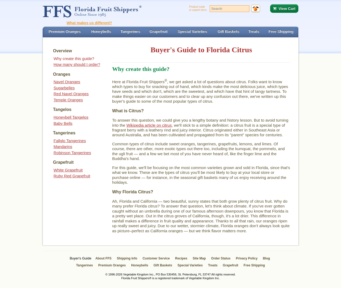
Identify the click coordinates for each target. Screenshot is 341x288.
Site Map (199, 258)
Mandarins (63, 146)
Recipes (181, 258)
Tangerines (84, 265)
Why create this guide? (74, 58)
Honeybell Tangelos (71, 117)
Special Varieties (190, 265)
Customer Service (156, 258)
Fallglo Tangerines (70, 140)
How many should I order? (77, 64)
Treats (212, 265)
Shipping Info (127, 258)
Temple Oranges (68, 100)
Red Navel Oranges (71, 93)
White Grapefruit (68, 170)
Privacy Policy (246, 258)
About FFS (103, 258)
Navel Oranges (67, 81)
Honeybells (139, 265)
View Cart (286, 8)
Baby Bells (63, 123)
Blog (266, 258)
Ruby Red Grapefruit (72, 176)
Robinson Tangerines (72, 152)
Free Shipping (254, 265)
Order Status (221, 258)
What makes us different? (89, 23)
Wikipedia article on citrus (149, 125)
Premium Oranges (112, 265)
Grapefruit (230, 265)
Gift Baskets (162, 265)
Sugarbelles (64, 88)
